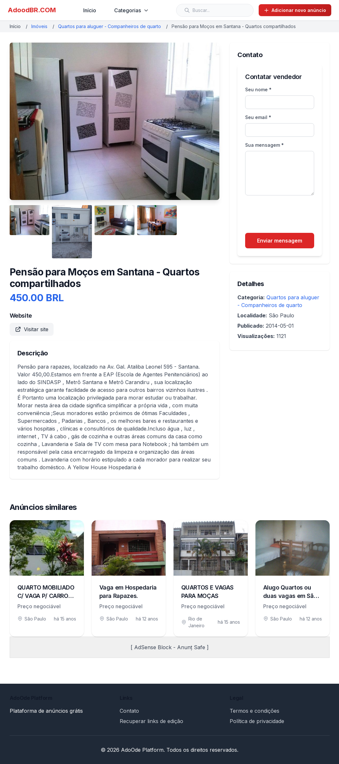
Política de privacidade (257, 721)
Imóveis (39, 26)
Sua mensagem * (264, 145)
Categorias (131, 10)
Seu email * (258, 117)
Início (89, 10)
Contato (129, 711)
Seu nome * (258, 89)
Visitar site (31, 329)
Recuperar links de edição (151, 721)
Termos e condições (254, 711)
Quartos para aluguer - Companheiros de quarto (109, 26)
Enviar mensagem (279, 240)
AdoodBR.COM (32, 10)
